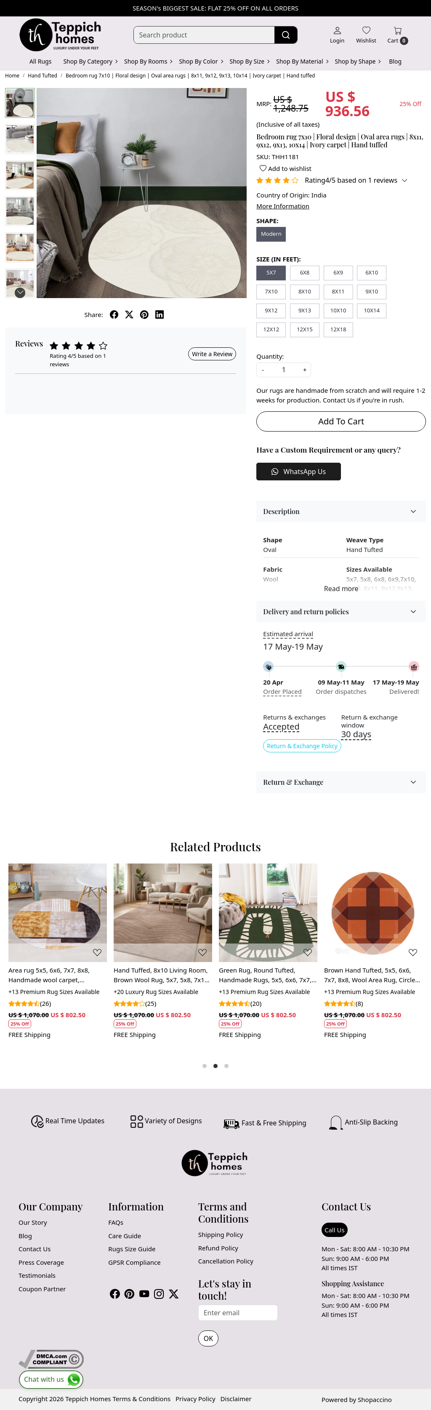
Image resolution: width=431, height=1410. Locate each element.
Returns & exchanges (294, 717)
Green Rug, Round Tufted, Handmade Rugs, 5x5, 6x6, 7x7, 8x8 (265, 975)
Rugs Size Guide (131, 1249)
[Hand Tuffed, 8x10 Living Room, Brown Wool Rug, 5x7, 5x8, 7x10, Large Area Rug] (163, 913)
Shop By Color (200, 61)
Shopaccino (375, 1399)
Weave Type (365, 540)
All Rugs (40, 61)
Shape (272, 540)
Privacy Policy (196, 1398)
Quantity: (270, 356)
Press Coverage (41, 1262)
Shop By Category (90, 61)
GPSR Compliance (134, 1262)
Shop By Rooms (148, 61)
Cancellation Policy (225, 1261)
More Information (282, 206)
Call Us (335, 1230)
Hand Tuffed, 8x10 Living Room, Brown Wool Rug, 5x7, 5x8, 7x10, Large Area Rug (162, 975)
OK (208, 1338)
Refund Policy (218, 1248)
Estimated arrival (288, 633)
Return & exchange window (369, 721)
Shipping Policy (220, 1234)
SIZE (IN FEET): (278, 259)
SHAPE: (267, 220)
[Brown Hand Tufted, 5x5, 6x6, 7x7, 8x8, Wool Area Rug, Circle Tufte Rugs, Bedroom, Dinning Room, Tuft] (373, 913)
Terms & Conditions (141, 1398)
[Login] (337, 35)
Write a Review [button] (212, 354)
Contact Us (35, 1249)
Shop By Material (301, 61)
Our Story (33, 1222)
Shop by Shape (357, 61)
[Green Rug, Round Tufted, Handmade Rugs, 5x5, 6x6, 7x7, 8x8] (268, 913)
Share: (94, 314)
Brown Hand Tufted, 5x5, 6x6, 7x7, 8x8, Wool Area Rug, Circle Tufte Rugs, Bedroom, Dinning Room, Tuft (369, 975)
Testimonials (37, 1275)
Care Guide (124, 1235)
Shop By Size (249, 61)
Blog (395, 61)
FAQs (115, 1222)
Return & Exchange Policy (302, 746)
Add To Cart (341, 421)
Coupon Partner (42, 1289)
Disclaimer (236, 1398)
